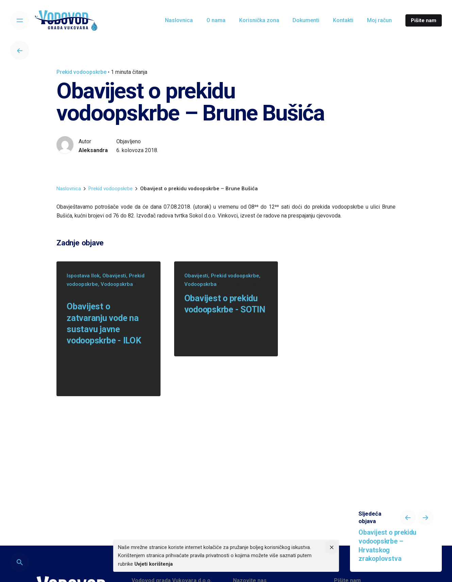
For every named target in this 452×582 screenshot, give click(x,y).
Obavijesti (114, 276)
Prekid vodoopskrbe (81, 72)
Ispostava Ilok (83, 276)
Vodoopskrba (117, 284)
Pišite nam (423, 20)
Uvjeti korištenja (153, 564)
